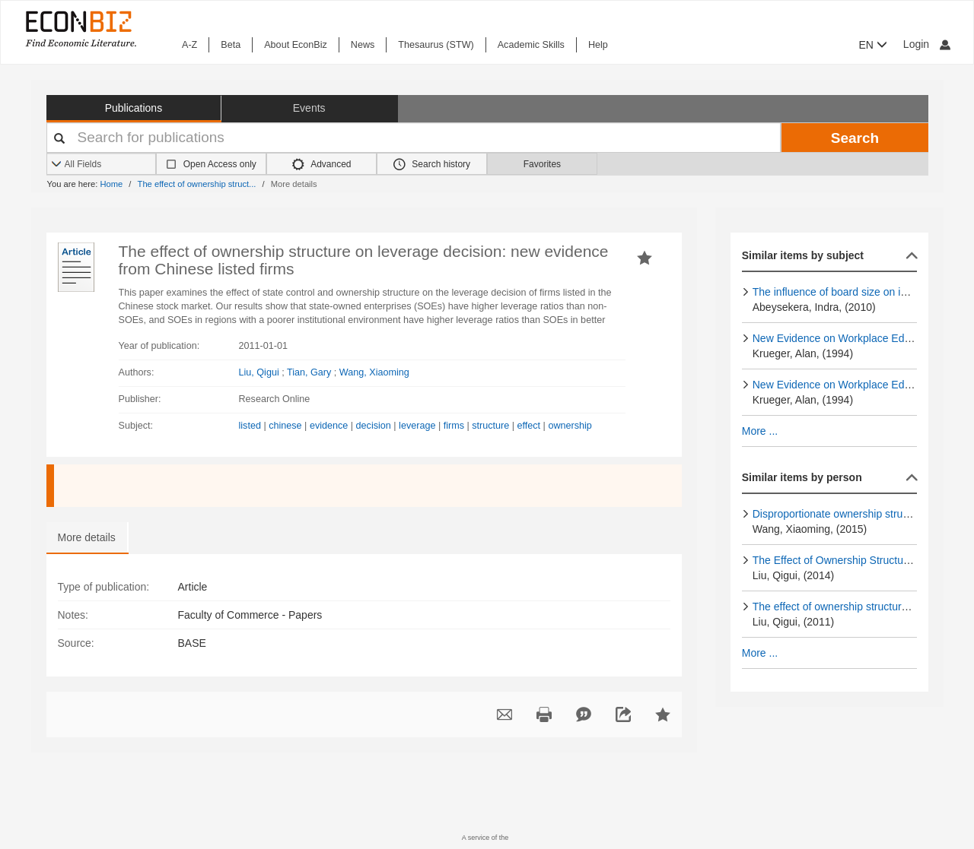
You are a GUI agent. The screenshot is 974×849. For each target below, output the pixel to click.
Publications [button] (134, 108)
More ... (760, 431)
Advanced (322, 164)
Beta (230, 45)
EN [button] (873, 45)
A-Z (189, 45)
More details (87, 537)
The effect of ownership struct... (197, 183)
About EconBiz (295, 45)
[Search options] (101, 165)
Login (926, 44)
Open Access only (219, 164)
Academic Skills (531, 45)
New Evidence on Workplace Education (846, 338)
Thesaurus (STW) (435, 45)
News (363, 45)
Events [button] (309, 108)
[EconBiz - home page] (80, 28)
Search (855, 138)
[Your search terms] (413, 137)
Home (111, 183)
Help (598, 45)
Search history (431, 164)
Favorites (542, 164)
